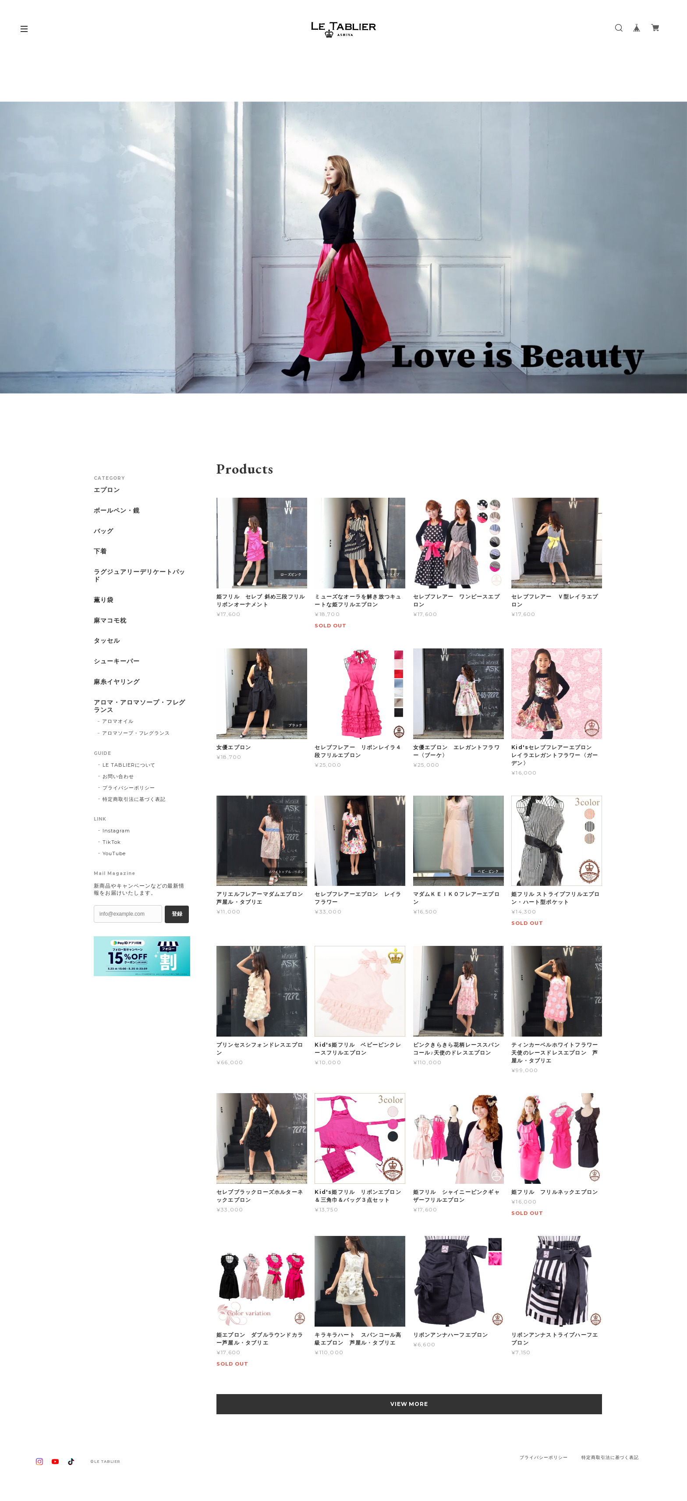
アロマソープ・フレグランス (136, 733)
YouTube (114, 853)
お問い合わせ (118, 776)
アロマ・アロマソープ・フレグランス (139, 706)
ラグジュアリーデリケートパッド (139, 575)
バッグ (103, 531)
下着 (100, 551)
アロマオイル (118, 721)
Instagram (116, 831)
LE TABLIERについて (129, 765)
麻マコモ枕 (110, 620)
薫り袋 (103, 600)
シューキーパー (117, 661)
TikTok (112, 842)
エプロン (107, 490)
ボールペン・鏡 (117, 510)
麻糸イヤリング (117, 682)
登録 (177, 914)
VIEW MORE (409, 1404)
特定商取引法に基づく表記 (134, 799)
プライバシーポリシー (129, 788)
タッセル (107, 640)
